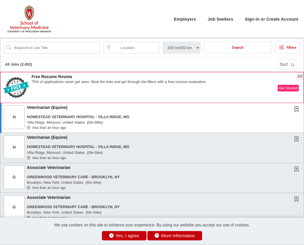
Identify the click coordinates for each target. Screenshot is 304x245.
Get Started (288, 88)
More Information (175, 235)
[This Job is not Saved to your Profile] (297, 109)
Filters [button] (287, 47)
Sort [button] (287, 64)
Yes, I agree (124, 235)
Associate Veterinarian (48, 167)
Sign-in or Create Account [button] (271, 19)
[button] (152, 87)
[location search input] (135, 47)
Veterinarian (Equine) (47, 107)
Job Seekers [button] (220, 19)
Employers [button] (185, 19)
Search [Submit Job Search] (237, 48)
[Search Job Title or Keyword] (56, 47)
